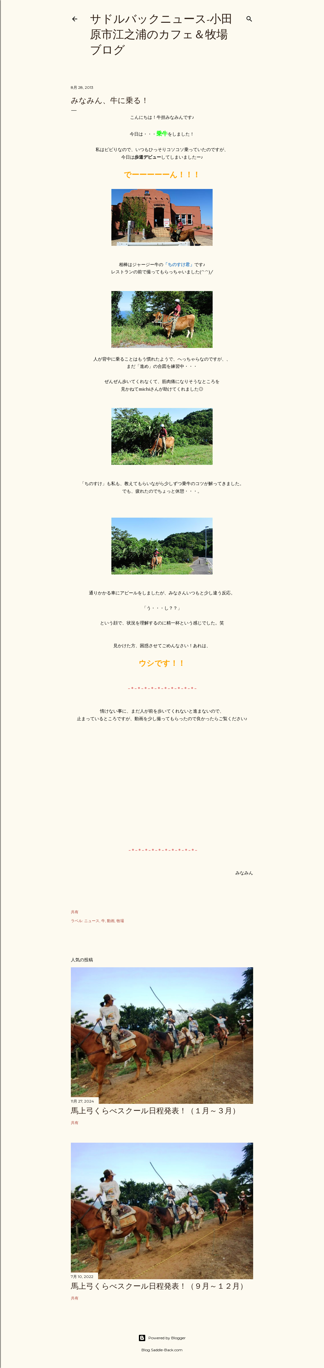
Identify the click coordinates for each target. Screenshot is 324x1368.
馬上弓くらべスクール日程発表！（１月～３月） (155, 1111)
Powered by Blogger (162, 1338)
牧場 (120, 920)
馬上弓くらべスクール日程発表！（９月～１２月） (159, 1286)
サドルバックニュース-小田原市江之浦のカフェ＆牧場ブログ (161, 34)
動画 (111, 920)
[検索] (249, 17)
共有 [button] (74, 911)
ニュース (91, 920)
